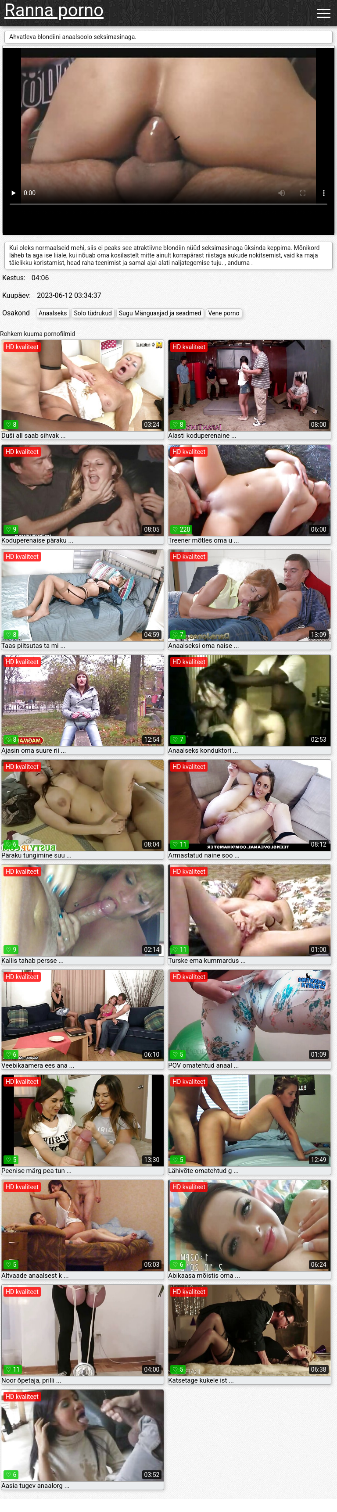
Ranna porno (54, 10)
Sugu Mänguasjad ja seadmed (160, 313)
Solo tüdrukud (93, 313)
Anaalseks (53, 313)
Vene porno (224, 313)
